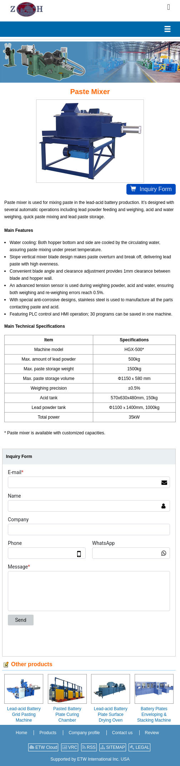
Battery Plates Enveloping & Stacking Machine (154, 714)
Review (152, 732)
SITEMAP (112, 747)
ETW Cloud (43, 747)
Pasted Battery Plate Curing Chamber (67, 714)
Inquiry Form (151, 189)
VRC (70, 747)
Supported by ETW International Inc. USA (89, 759)
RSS (89, 747)
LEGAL (139, 747)
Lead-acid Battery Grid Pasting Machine (24, 714)
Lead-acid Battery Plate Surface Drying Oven (111, 714)
